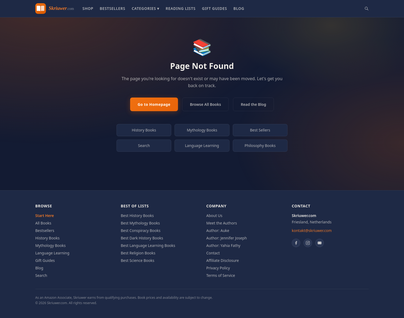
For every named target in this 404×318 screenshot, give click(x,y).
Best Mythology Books (140, 223)
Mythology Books (202, 130)
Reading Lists (181, 8)
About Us (214, 215)
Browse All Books (205, 104)
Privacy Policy (218, 267)
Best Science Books (137, 260)
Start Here (44, 215)
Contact (213, 252)
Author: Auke (217, 230)
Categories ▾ (145, 8)
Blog (239, 8)
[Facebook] (296, 243)
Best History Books (137, 215)
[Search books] (366, 8)
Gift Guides (214, 8)
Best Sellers (260, 130)
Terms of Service (220, 275)
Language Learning (202, 145)
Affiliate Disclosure (222, 260)
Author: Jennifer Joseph (226, 238)
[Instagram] (308, 243)
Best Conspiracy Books (140, 230)
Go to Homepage (154, 104)
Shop (87, 8)
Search (144, 145)
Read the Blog (253, 104)
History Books (144, 130)
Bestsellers (112, 8)
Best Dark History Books (142, 238)
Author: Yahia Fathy (223, 245)
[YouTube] (319, 243)
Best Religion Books (138, 252)
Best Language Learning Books (148, 245)
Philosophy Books (259, 145)
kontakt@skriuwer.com (312, 230)
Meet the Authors (221, 223)
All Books (43, 223)
